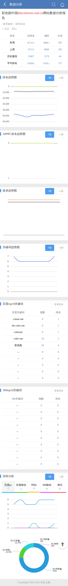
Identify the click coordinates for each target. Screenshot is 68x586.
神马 (59, 487)
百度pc (8, 487)
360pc (34, 486)
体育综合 (20, 24)
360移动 (46, 487)
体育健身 (8, 24)
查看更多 (58, 304)
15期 (61, 78)
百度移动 (21, 487)
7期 (50, 78)
